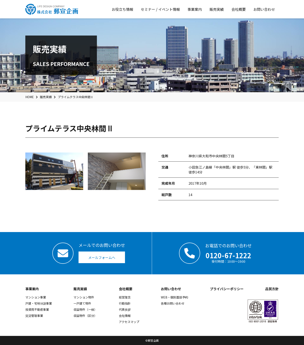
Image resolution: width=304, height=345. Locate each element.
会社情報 (125, 315)
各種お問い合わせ (173, 303)
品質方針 (272, 288)
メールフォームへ (101, 257)
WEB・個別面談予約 (174, 297)
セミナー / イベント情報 (160, 9)
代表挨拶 (125, 309)
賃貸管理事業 (34, 315)
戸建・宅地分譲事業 (38, 303)
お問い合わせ (171, 288)
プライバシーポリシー (227, 288)
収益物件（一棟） (85, 309)
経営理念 (125, 297)
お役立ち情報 (122, 9)
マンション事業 (35, 297)
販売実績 (80, 288)
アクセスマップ (129, 322)
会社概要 (125, 288)
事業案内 (32, 288)
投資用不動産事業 (37, 309)
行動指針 (125, 303)
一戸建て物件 (82, 303)
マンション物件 (83, 297)
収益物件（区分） (85, 315)
